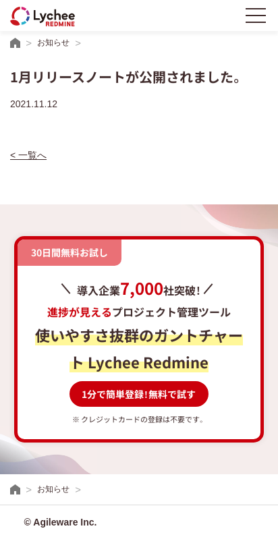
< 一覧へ (28, 155)
